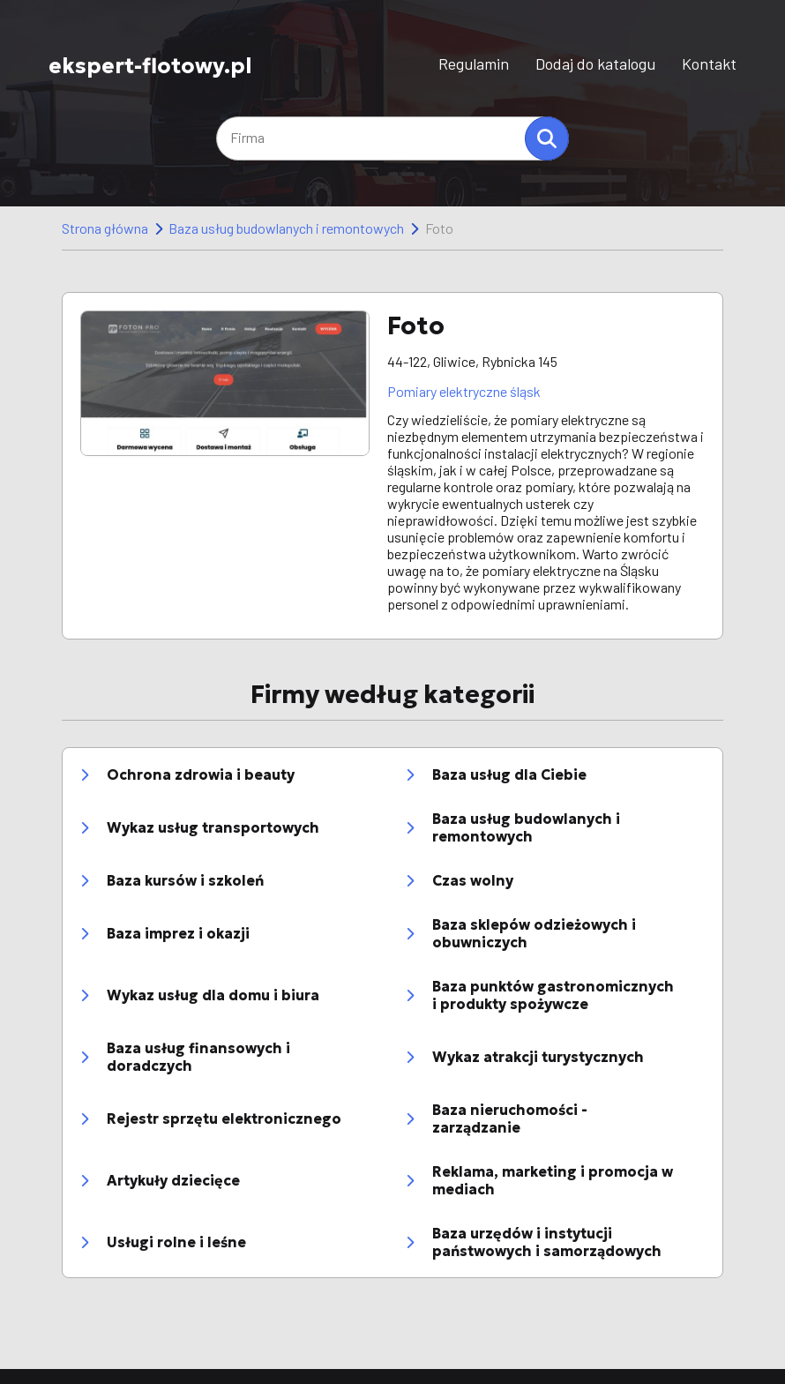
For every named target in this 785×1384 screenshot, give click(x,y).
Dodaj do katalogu (595, 63)
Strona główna (105, 228)
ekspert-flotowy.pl (150, 65)
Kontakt (709, 63)
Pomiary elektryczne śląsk (464, 391)
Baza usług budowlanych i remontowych (286, 228)
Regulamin (473, 63)
